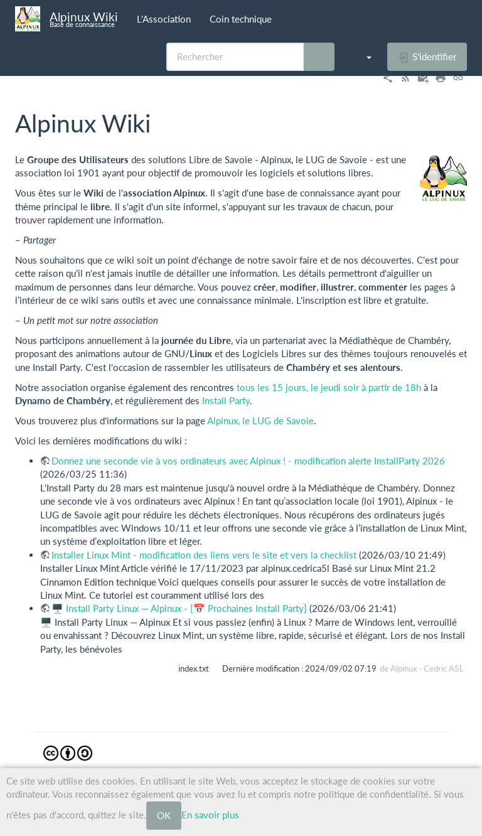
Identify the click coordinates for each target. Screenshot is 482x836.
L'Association (164, 18)
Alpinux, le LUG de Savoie (260, 420)
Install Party (226, 400)
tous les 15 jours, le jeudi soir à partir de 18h (329, 387)
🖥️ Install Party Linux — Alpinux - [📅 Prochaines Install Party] (179, 608)
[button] (362, 56)
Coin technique (241, 18)
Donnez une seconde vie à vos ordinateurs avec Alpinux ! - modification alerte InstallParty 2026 (248, 460)
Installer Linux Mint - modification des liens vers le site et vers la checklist (203, 554)
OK (164, 815)
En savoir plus (210, 814)
